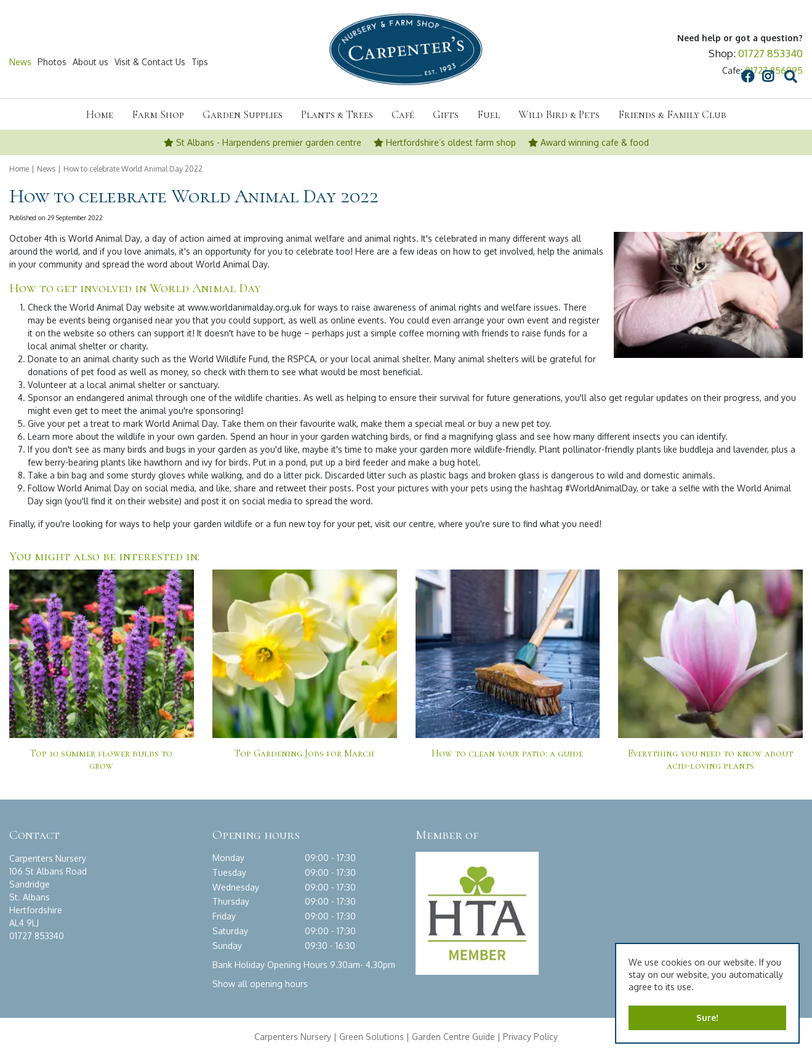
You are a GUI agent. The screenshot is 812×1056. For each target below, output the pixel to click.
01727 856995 (774, 70)
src (676, 62)
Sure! (707, 1017)
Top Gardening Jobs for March (304, 753)
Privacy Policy (530, 1036)
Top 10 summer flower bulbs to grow (101, 759)
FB (633, 62)
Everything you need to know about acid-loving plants (710, 759)
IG (654, 62)
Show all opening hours (260, 984)
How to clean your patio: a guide (507, 753)
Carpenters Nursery (292, 1036)
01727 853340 (770, 53)
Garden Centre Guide (453, 1036)
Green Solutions (371, 1036)
